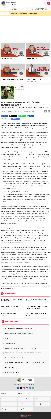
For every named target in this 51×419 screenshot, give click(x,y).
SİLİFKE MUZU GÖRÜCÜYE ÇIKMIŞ (13, 79)
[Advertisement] (25, 29)
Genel (9, 107)
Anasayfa (4, 107)
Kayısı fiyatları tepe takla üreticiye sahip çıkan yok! (24, 13)
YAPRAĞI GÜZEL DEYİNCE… (9, 314)
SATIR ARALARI (32, 59)
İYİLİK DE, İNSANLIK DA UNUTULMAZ (34, 80)
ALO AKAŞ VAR (7, 59)
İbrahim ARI (19, 87)
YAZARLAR (14, 107)
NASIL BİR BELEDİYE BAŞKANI (10, 306)
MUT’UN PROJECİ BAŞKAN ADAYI (36, 299)
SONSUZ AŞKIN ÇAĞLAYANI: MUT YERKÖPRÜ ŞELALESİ (37, 307)
